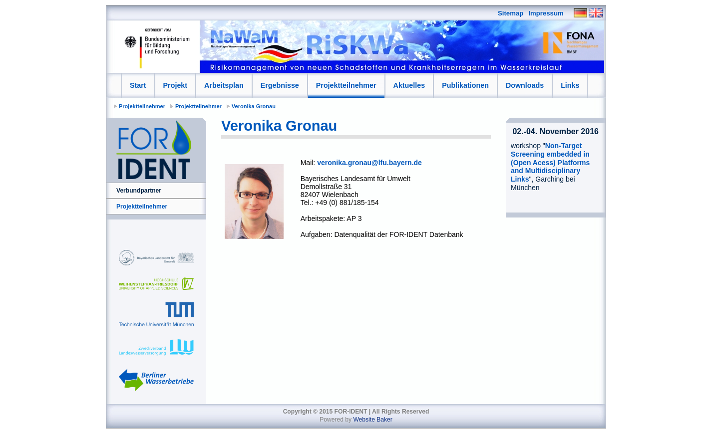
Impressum (545, 13)
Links (570, 85)
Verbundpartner (138, 190)
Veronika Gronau (254, 106)
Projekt (175, 85)
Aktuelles (409, 85)
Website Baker (372, 419)
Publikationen (465, 85)
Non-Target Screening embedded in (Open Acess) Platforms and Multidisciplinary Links (550, 162)
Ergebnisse (280, 85)
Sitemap (510, 13)
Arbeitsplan (224, 85)
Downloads (525, 85)
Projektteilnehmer (346, 85)
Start (138, 85)
